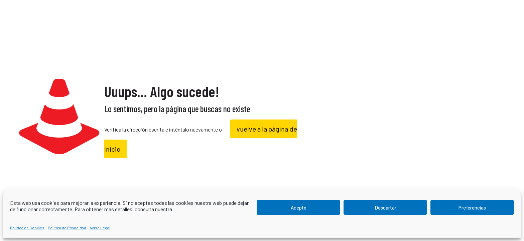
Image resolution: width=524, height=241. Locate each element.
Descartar (385, 208)
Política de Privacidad (67, 227)
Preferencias (472, 208)
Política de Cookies (27, 227)
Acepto (298, 208)
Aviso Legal (100, 227)
